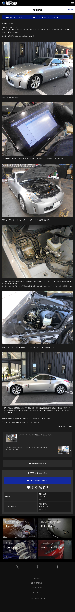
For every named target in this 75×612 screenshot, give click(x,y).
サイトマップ (37, 592)
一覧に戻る (70, 10)
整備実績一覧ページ (37, 463)
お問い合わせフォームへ (37, 480)
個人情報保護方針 (36, 583)
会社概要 (37, 578)
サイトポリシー (37, 587)
